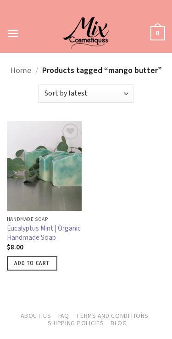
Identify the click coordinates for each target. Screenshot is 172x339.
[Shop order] (86, 94)
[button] (13, 33)
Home (20, 70)
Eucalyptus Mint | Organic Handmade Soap (44, 233)
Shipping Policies (76, 323)
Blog (119, 323)
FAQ (63, 316)
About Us (36, 316)
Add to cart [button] (32, 263)
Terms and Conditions (112, 316)
